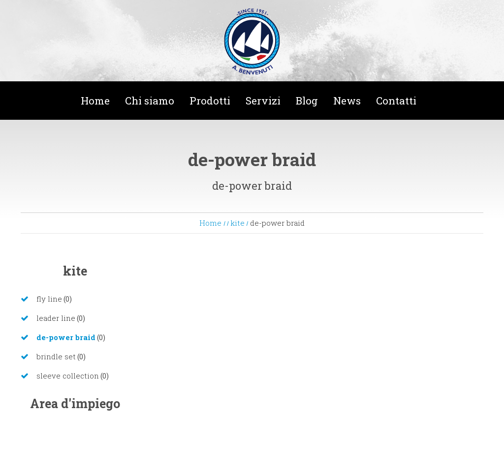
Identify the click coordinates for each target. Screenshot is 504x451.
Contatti (396, 100)
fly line (49, 299)
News (347, 100)
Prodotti (209, 100)
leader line (55, 318)
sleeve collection (67, 376)
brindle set (56, 356)
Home (95, 100)
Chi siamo (149, 100)
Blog (307, 100)
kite (238, 223)
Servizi (263, 100)
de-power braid (65, 337)
